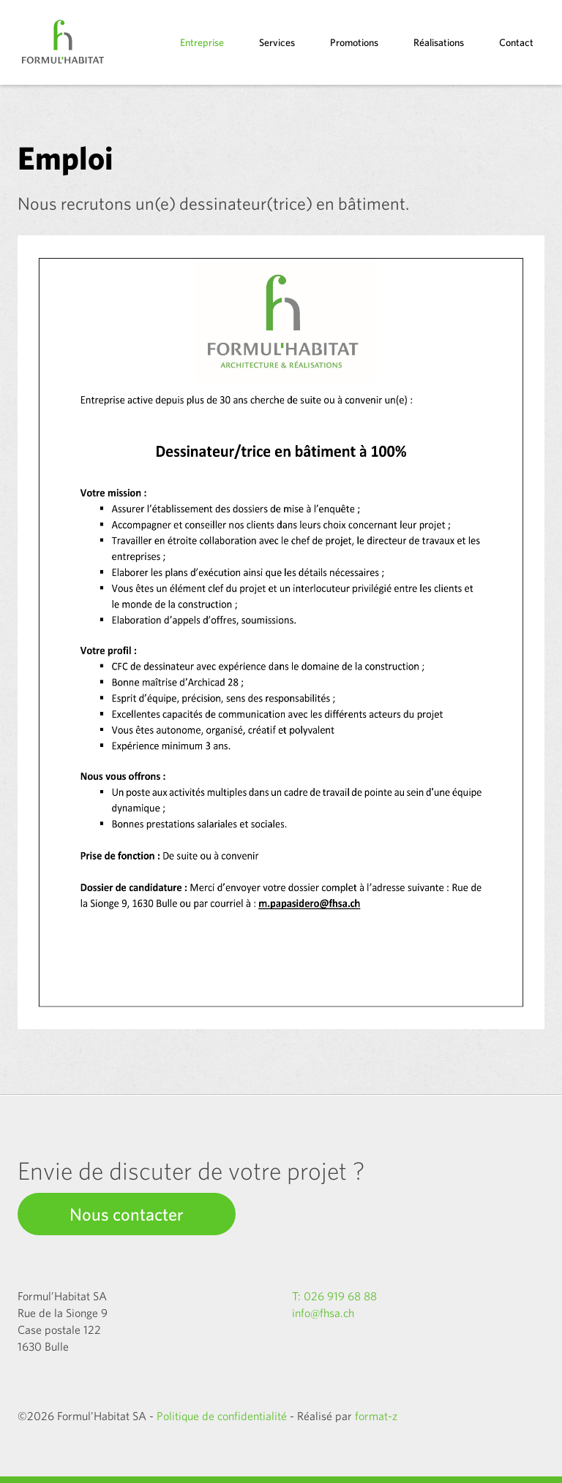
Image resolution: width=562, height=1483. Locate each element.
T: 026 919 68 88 (334, 1295)
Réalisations (438, 42)
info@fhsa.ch (323, 1312)
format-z (376, 1415)
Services (277, 42)
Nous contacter (127, 1214)
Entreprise (202, 42)
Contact (516, 42)
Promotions (354, 42)
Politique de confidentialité (222, 1415)
